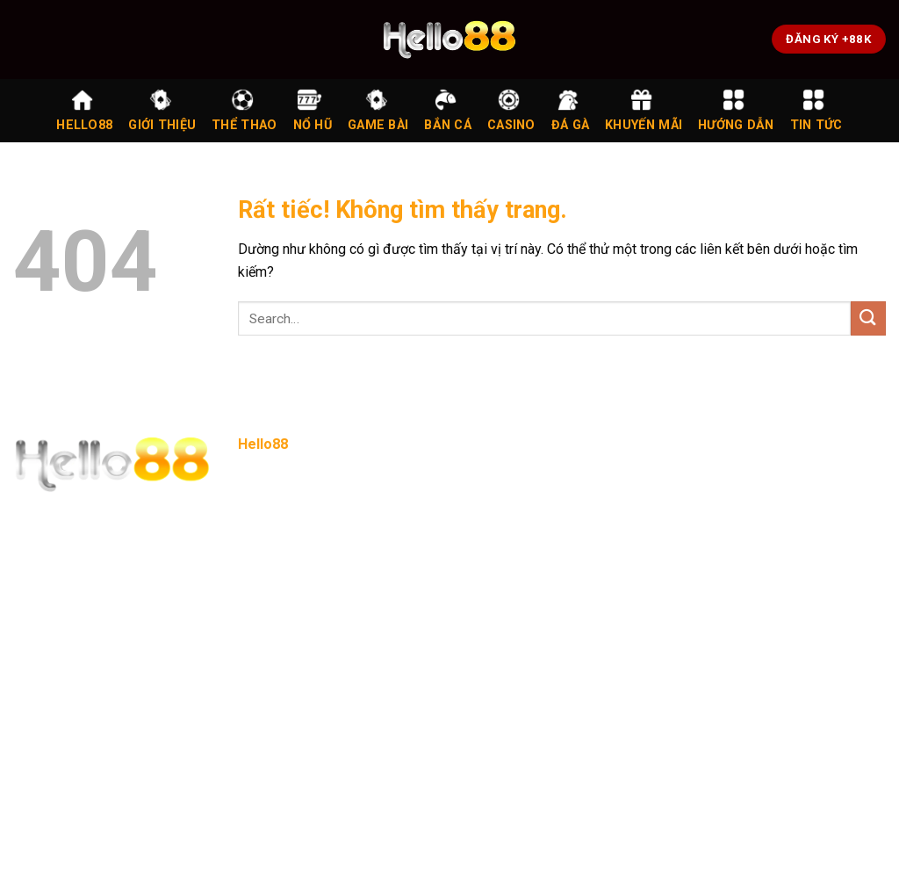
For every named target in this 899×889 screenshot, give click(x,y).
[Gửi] (868, 318)
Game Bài (378, 110)
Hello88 (84, 110)
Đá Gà (570, 110)
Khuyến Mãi (643, 110)
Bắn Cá (447, 110)
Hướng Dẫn (736, 110)
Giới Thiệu (162, 110)
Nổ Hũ (312, 110)
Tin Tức (816, 110)
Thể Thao (244, 110)
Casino (511, 110)
